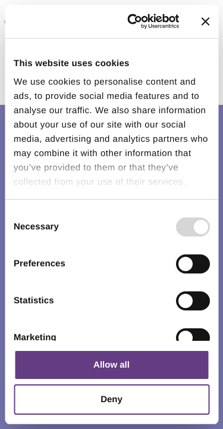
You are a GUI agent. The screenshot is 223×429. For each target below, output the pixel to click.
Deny (111, 399)
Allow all (111, 365)
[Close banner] (205, 21)
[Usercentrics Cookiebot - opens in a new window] (133, 21)
